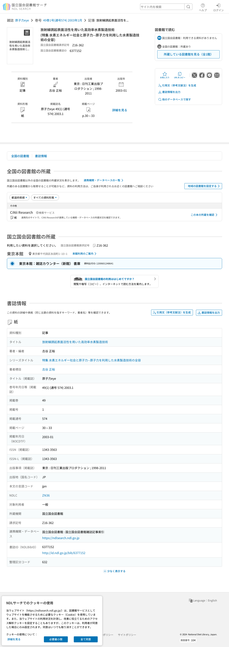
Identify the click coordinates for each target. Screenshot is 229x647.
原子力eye (22, 20)
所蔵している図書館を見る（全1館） (188, 54)
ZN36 (46, 495)
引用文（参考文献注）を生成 (177, 85)
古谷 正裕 (48, 369)
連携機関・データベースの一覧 (104, 180)
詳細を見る (119, 110)
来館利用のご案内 (85, 253)
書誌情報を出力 (169, 92)
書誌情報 (41, 156)
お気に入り (164, 75)
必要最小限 (55, 639)
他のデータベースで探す (174, 99)
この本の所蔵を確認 (205, 215)
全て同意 (86, 639)
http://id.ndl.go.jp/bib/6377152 (63, 552)
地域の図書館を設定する (204, 186)
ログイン (218, 7)
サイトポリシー (127, 635)
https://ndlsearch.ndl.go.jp (60, 538)
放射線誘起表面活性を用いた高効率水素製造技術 (75, 342)
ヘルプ (203, 7)
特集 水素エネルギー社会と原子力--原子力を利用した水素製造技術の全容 (91, 360)
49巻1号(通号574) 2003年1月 (62, 20)
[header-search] (166, 7)
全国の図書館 (20, 156)
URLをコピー (179, 75)
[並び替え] (19, 197)
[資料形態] (45, 197)
